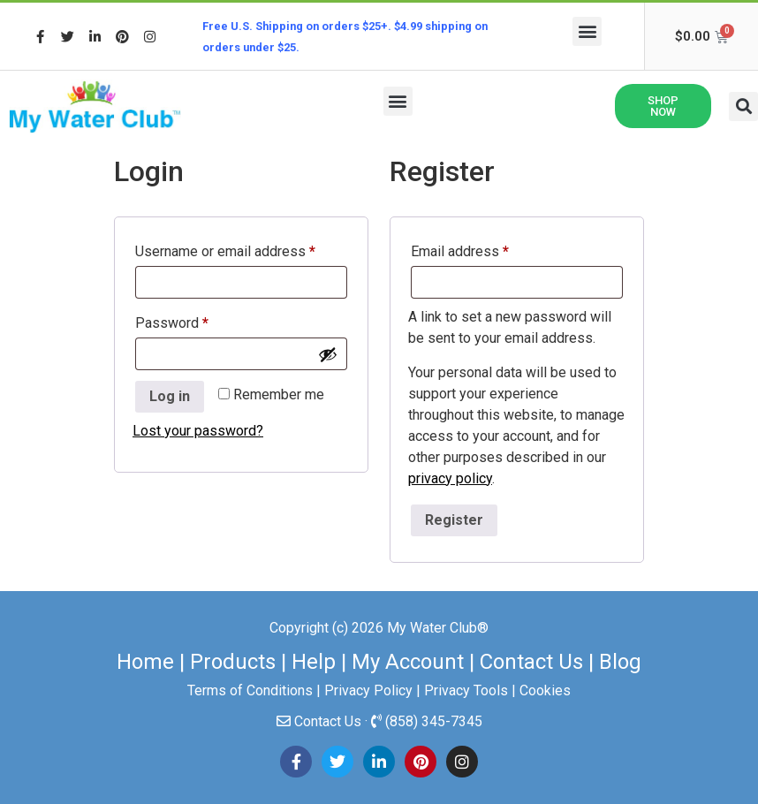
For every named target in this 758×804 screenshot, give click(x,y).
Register (454, 520)
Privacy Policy (368, 690)
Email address (487, 249)
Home (145, 661)
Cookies (545, 690)
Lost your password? (198, 430)
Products (233, 661)
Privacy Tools (466, 690)
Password (199, 320)
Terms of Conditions (250, 690)
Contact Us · (332, 721)
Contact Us (531, 661)
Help (314, 661)
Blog (620, 661)
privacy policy (450, 478)
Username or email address (241, 249)
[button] (587, 31)
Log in (169, 396)
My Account (408, 661)
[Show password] (327, 354)
